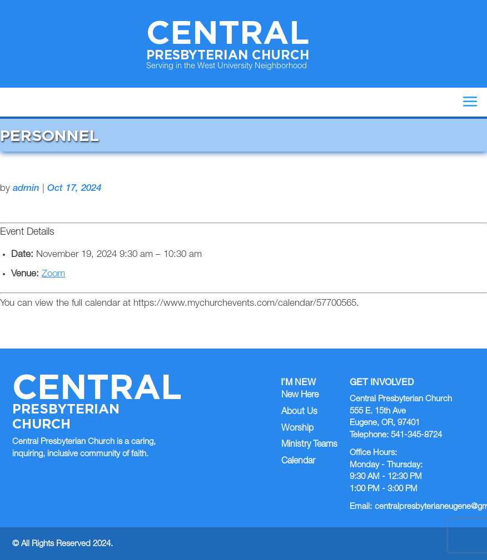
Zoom (53, 274)
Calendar (298, 461)
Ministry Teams (309, 445)
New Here (300, 395)
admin (26, 189)
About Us (299, 412)
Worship (297, 429)
